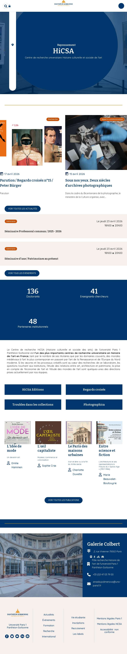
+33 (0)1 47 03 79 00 (103, 574)
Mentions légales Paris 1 (109, 618)
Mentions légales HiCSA (109, 624)
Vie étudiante (78, 617)
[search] (6, 6)
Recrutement (78, 628)
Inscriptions (78, 623)
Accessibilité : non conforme (109, 631)
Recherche (48, 631)
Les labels (78, 634)
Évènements (48, 620)
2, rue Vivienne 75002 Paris (107, 551)
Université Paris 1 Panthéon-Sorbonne (17, 626)
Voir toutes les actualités (22, 208)
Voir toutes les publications (63, 500)
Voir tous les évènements (22, 273)
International (49, 636)
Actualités (49, 614)
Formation (48, 625)
